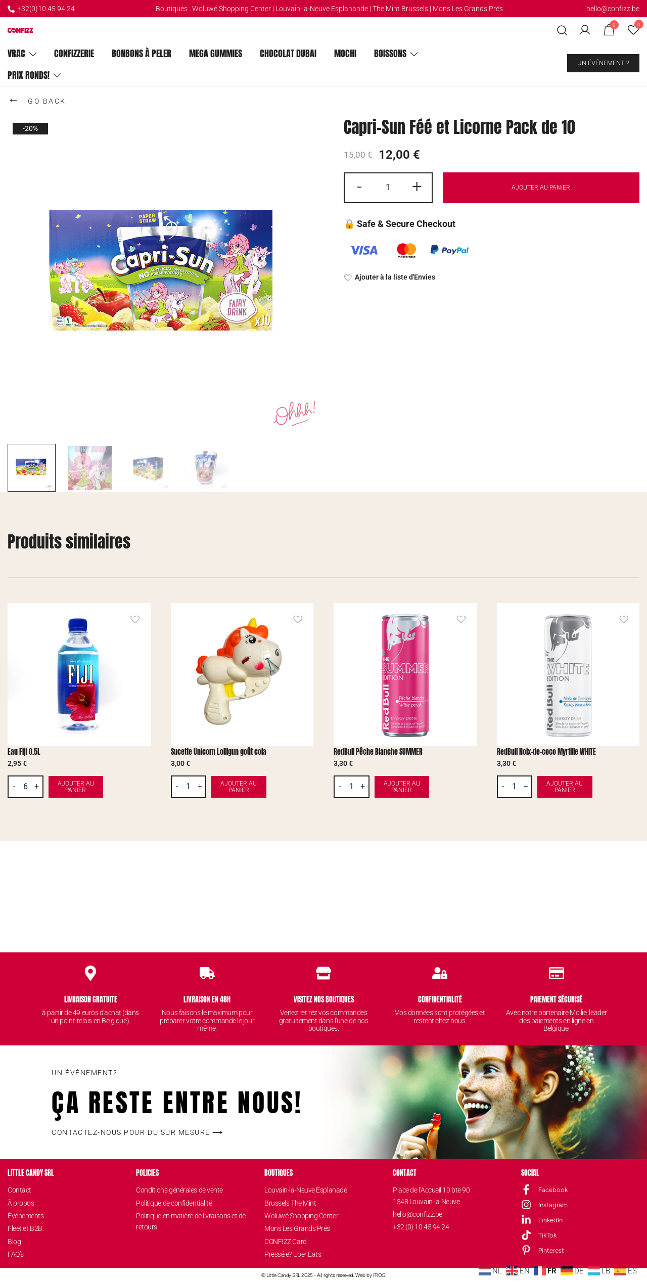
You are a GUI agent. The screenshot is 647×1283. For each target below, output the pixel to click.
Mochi (345, 53)
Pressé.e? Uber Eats (292, 1254)
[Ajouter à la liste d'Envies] (491, 277)
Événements (26, 1216)
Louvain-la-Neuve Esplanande (321, 9)
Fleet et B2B (25, 1228)
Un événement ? (603, 63)
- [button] (359, 186)
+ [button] (417, 186)
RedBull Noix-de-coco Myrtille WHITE (546, 752)
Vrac (16, 53)
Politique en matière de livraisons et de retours (191, 1221)
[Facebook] (526, 1189)
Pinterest (551, 1250)
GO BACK (37, 99)
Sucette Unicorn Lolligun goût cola (218, 752)
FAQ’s (16, 1254)
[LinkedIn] (526, 1220)
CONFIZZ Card (285, 1242)
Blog (14, 1242)
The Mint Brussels (400, 9)
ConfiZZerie (74, 53)
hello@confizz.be (612, 9)
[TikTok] (526, 1235)
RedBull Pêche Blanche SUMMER (378, 752)
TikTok (547, 1235)
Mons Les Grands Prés (468, 9)
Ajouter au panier (541, 187)
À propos (21, 1203)
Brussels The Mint (290, 1203)
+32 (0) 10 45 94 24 (421, 1227)
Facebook (553, 1190)
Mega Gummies (215, 53)
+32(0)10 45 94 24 (41, 9)
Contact (19, 1190)
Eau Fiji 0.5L (24, 752)
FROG (379, 1275)
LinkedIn (550, 1220)
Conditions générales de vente (179, 1190)
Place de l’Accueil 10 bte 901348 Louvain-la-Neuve (431, 1195)
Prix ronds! (29, 75)
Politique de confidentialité (174, 1203)
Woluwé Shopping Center (231, 9)
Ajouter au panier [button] (99, 787)
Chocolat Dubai (288, 53)
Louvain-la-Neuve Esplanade (305, 1190)
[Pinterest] (526, 1250)
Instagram (553, 1205)
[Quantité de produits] (388, 187)
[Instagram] (526, 1205)
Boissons (390, 53)
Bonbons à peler (141, 53)
